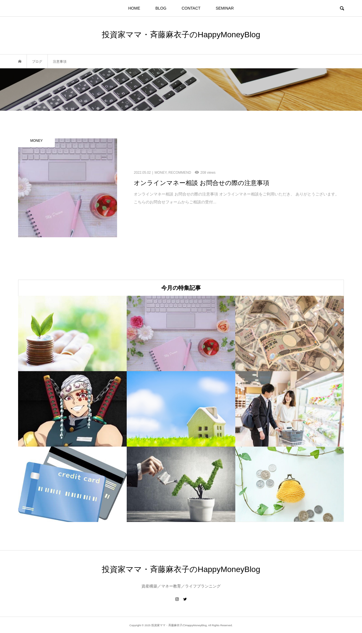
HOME (134, 8)
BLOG (160, 8)
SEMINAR (225, 8)
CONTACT (191, 8)
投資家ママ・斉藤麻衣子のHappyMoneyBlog (181, 34)
